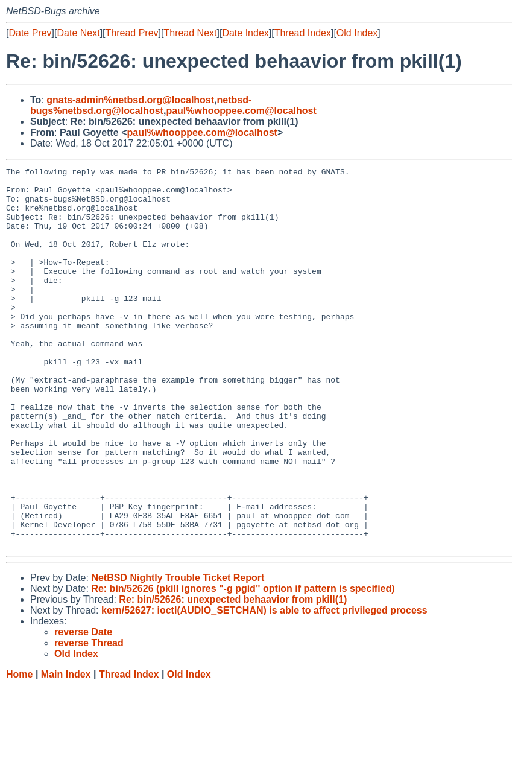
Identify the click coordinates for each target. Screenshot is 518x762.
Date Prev (29, 33)
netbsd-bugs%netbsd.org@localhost (140, 105)
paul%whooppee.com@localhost (241, 111)
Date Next (78, 33)
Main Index (66, 750)
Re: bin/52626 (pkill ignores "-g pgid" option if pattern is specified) (242, 664)
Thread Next (189, 33)
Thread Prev (132, 33)
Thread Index (302, 33)
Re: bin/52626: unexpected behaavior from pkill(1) (233, 675)
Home (19, 750)
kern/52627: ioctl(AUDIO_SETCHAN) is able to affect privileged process (264, 686)
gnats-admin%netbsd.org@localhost (130, 100)
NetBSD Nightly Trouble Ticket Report (177, 654)
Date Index (245, 33)
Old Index (356, 33)
